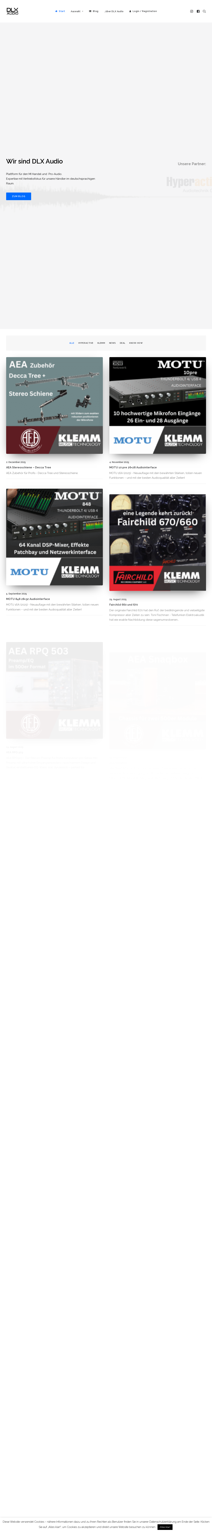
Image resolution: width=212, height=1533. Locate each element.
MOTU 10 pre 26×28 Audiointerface (133, 210)
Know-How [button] (136, 86)
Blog (95, 11)
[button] (192, 11)
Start (62, 11)
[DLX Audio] (12, 11)
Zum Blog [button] (19, 68)
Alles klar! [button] (165, 1527)
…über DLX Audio (114, 11)
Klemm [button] (101, 86)
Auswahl (77, 11)
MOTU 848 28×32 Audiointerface (28, 355)
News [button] (112, 86)
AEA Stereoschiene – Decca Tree (28, 210)
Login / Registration (145, 11)
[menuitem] (60, 11)
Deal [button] (122, 86)
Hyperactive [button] (85, 86)
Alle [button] (71, 86)
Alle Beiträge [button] (190, 1508)
